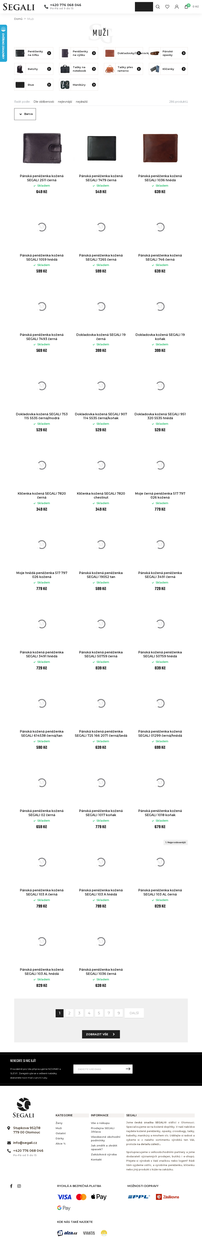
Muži (59, 1128)
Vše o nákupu (100, 1123)
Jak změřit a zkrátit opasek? (104, 1147)
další (134, 1013)
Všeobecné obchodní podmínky (105, 1138)
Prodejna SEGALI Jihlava (102, 1130)
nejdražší (82, 101)
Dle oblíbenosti (44, 101)
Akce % (61, 1143)
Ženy (59, 1123)
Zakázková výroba (104, 1154)
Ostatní (61, 1133)
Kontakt (96, 1159)
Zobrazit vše (101, 1034)
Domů (18, 18)
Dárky (60, 1138)
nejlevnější (65, 101)
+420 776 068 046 (65, 5)
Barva (28, 114)
